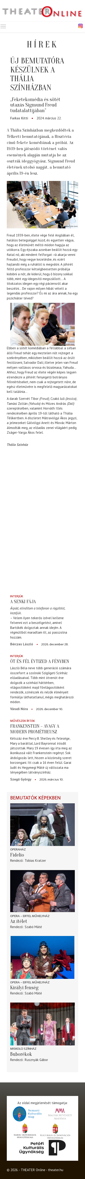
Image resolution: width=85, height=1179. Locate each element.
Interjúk (16, 596)
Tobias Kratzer (35, 860)
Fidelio (17, 855)
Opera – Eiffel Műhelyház (30, 916)
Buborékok (21, 1054)
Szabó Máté (33, 927)
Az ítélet (18, 921)
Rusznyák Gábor (36, 1060)
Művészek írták (22, 721)
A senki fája (23, 601)
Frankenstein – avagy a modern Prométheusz (34, 728)
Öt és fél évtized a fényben (39, 661)
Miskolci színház (23, 1048)
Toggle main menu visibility (3, 25)
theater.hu (55, 1170)
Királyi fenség (24, 988)
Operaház (18, 849)
